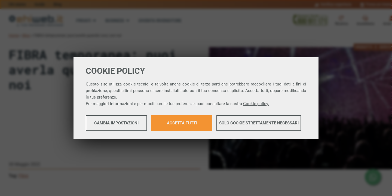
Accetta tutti (182, 123)
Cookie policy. (256, 103)
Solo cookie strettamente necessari (259, 123)
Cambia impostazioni (116, 123)
